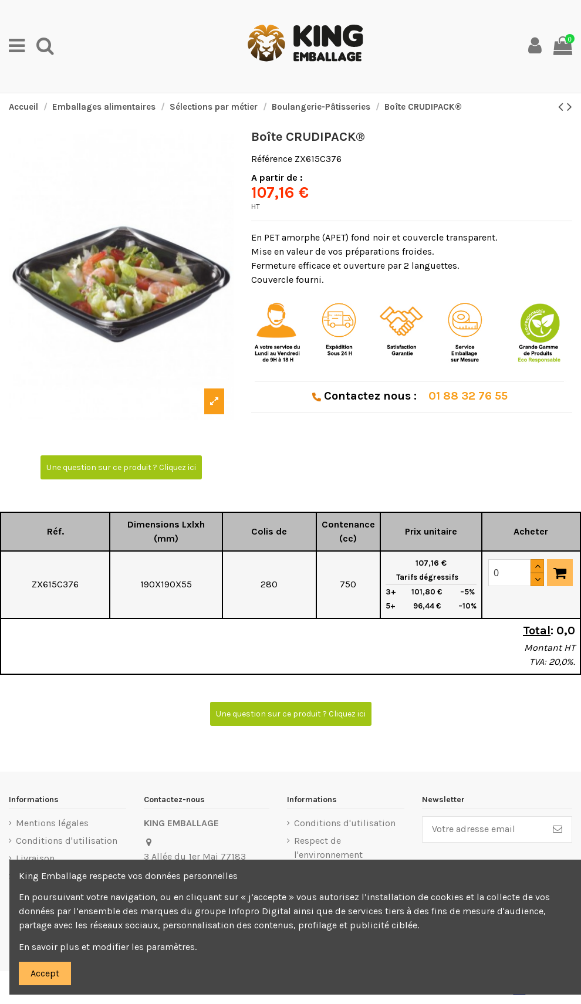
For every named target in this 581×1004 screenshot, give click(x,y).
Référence (271, 158)
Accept (45, 973)
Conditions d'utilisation (66, 840)
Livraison (35, 858)
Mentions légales (52, 823)
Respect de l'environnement (328, 847)
